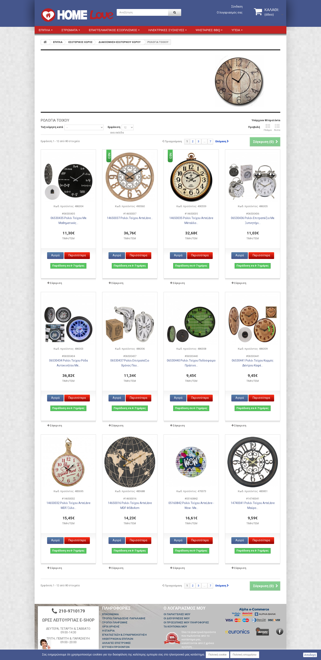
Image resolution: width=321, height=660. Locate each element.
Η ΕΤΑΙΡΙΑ (108, 630)
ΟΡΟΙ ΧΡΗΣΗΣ (111, 626)
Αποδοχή (310, 655)
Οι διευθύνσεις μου (177, 618)
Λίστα (277, 127)
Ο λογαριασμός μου (185, 608)
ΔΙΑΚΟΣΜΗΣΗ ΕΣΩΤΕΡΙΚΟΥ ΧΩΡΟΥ (119, 42)
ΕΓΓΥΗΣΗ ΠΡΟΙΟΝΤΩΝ (115, 647)
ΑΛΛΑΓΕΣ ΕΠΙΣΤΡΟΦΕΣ (116, 642)
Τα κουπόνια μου (175, 626)
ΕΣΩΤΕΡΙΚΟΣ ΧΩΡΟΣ (80, 42)
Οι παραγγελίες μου (177, 614)
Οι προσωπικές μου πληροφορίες (186, 622)
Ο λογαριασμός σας (230, 12)
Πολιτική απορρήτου (245, 654)
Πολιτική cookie (217, 654)
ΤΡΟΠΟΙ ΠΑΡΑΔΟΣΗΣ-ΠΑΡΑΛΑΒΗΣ (124, 618)
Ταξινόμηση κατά (52, 127)
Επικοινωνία (110, 614)
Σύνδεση (237, 6)
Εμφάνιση (114, 127)
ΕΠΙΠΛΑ (57, 42)
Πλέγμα (268, 127)
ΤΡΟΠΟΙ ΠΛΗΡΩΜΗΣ (115, 622)
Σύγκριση (56, 283)
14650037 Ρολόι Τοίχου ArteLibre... (130, 218)
